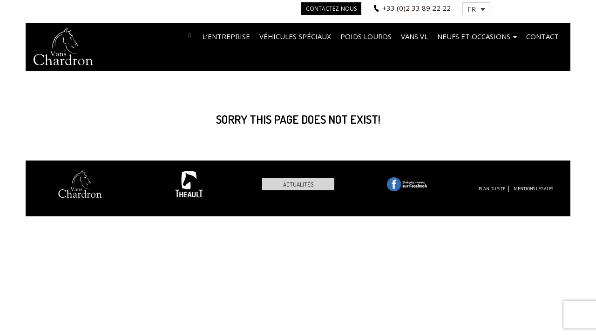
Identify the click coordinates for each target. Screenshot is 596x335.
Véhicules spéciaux (295, 36)
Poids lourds (366, 36)
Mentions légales (533, 189)
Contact (542, 36)
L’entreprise (226, 36)
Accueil (190, 35)
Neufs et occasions (477, 36)
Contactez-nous (331, 9)
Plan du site (492, 189)
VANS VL (414, 36)
